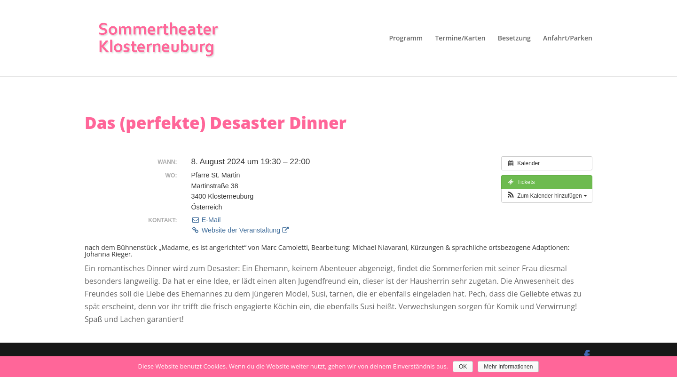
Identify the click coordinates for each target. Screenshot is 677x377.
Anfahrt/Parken (567, 38)
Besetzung (514, 38)
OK (463, 366)
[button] (547, 195)
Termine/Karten (460, 38)
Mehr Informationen (508, 366)
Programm (406, 38)
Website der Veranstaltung (240, 230)
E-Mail (205, 220)
